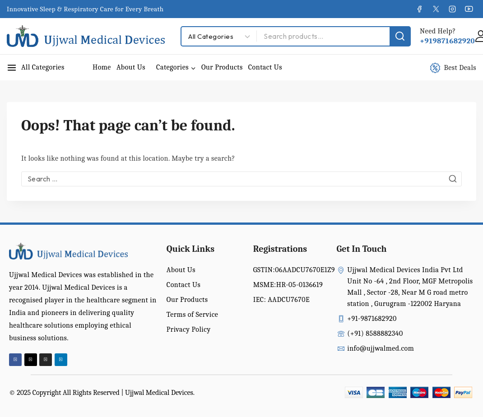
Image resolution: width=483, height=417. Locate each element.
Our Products (222, 67)
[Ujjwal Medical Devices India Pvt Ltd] (86, 36)
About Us (130, 67)
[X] (435, 9)
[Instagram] (452, 9)
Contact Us (265, 67)
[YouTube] (469, 9)
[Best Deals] (458, 67)
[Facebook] (419, 9)
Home (102, 67)
